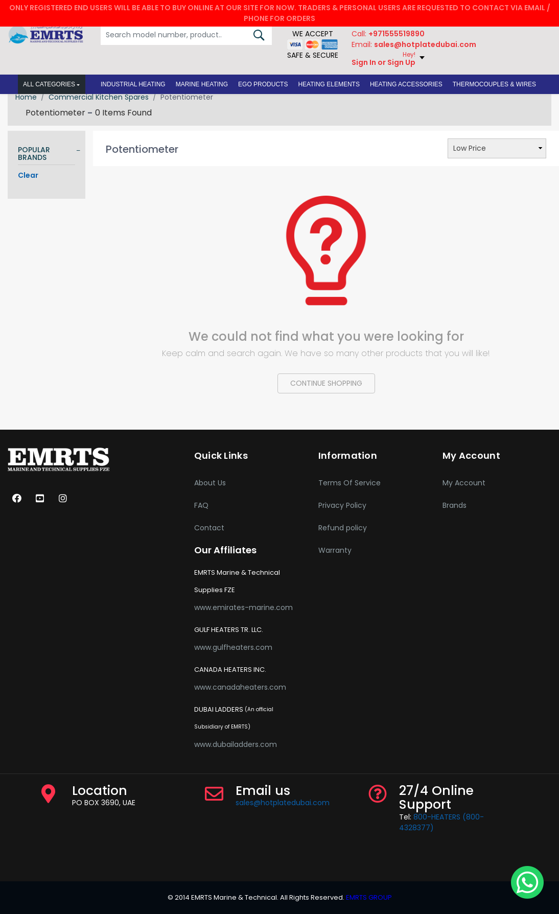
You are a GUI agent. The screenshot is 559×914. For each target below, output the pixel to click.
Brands (454, 505)
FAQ (201, 505)
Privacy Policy (342, 505)
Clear (28, 175)
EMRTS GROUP (368, 897)
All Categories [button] (49, 84)
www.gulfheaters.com (233, 647)
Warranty (335, 550)
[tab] (46, 155)
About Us (210, 483)
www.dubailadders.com (235, 744)
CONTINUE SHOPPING (326, 383)
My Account (463, 483)
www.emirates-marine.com (243, 607)
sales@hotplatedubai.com (283, 803)
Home (26, 97)
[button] (133, 84)
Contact (209, 528)
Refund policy (342, 528)
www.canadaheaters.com (240, 687)
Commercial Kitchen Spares (99, 97)
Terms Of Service (349, 483)
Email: (414, 44)
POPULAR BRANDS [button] (34, 154)
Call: (388, 34)
